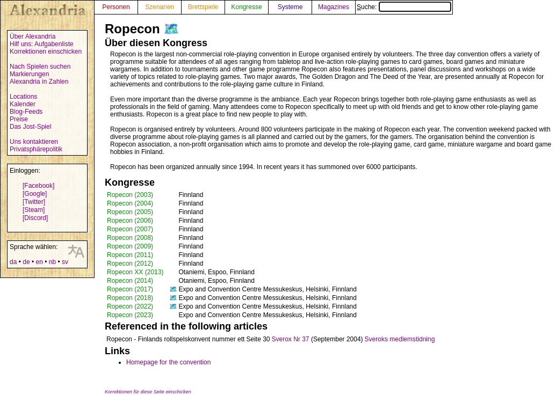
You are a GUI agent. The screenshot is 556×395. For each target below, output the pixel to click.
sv (65, 262)
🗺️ (171, 28)
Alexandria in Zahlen (39, 81)
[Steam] (34, 210)
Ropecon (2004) (130, 203)
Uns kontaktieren (34, 141)
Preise (19, 119)
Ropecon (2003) (130, 195)
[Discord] (35, 218)
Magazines (333, 7)
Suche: (404, 7)
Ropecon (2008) (130, 238)
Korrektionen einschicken (46, 51)
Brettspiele (203, 7)
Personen (115, 7)
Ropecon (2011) (130, 255)
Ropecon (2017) (130, 289)
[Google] (35, 194)
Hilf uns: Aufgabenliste (42, 44)
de (26, 262)
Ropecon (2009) (130, 246)
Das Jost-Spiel (30, 126)
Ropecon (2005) (130, 212)
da (13, 262)
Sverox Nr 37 (290, 339)
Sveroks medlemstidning (400, 339)
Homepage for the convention (168, 362)
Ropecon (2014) (130, 280)
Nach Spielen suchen (40, 66)
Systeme (290, 7)
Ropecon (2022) (130, 306)
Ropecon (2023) (130, 315)
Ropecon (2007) (130, 229)
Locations (23, 96)
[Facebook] (38, 185)
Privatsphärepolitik (36, 149)
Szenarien (159, 7)
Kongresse (246, 7)
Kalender (22, 104)
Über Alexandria (32, 36)
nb (52, 262)
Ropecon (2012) (130, 263)
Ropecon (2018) (130, 298)
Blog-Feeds (26, 111)
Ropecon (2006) (130, 220)
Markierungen (29, 74)
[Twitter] (34, 202)
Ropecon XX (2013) (135, 272)
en (38, 262)
